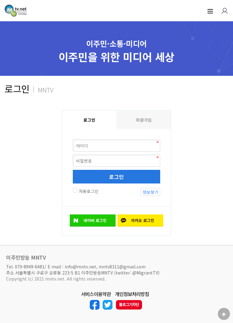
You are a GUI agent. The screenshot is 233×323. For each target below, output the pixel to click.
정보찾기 (150, 192)
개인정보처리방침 (132, 294)
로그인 (116, 176)
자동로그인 (88, 191)
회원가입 (144, 120)
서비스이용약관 (96, 294)
